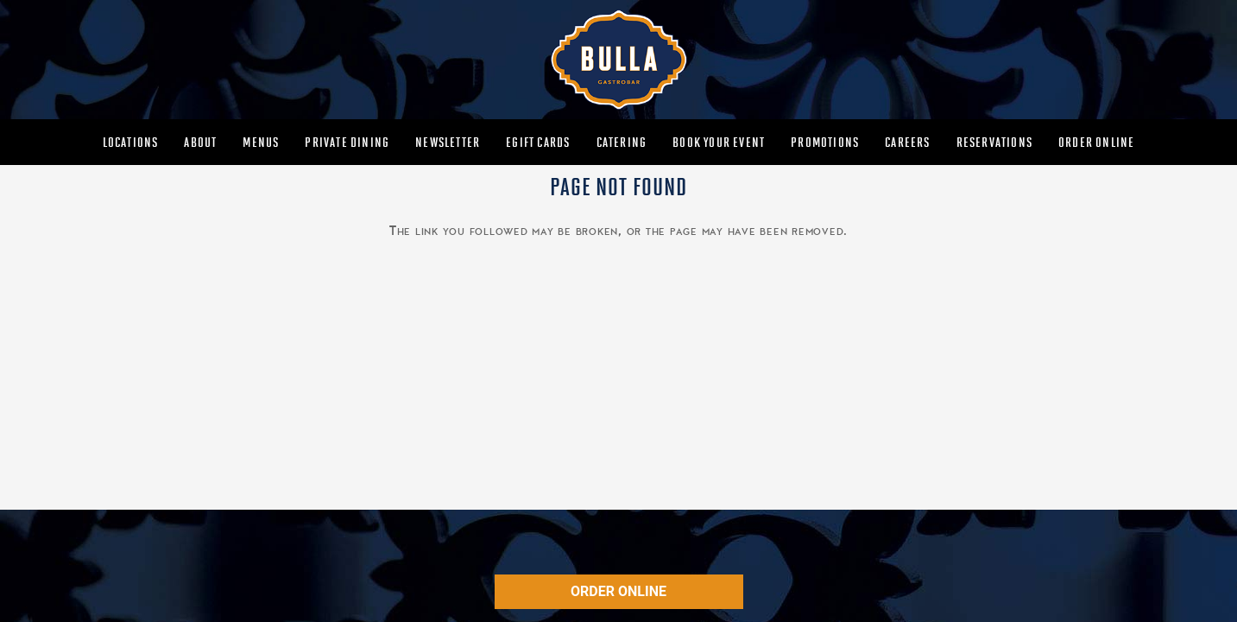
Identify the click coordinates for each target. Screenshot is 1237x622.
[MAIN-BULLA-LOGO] (618, 60)
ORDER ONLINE (618, 591)
